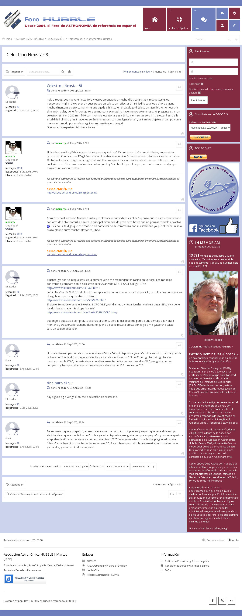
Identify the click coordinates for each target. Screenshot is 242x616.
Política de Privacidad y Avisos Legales (187, 561)
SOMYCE (91, 561)
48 (18, 107)
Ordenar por (110, 466)
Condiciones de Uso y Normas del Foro (187, 565)
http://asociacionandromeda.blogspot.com (71, 192)
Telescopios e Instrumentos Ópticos (90, 38)
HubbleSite (93, 570)
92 (18, 365)
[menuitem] (222, 13)
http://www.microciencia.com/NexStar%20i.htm (76, 300)
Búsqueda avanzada (69, 71)
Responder (16, 71)
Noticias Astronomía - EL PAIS (103, 574)
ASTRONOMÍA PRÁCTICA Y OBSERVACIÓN (40, 38)
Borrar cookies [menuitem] (215, 540)
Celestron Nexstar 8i (28, 54)
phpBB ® (23, 601)
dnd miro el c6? (60, 383)
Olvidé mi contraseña (201, 78)
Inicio (9, 38)
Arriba (235, 540)
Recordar (196, 83)
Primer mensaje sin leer (137, 71)
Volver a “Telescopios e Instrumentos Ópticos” (36, 494)
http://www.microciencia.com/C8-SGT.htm (72, 288)
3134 (19, 168)
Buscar (62, 71)
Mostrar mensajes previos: (59, 466)
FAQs (168, 570)
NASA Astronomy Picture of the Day (107, 565)
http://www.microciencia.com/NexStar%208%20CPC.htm (81, 312)
